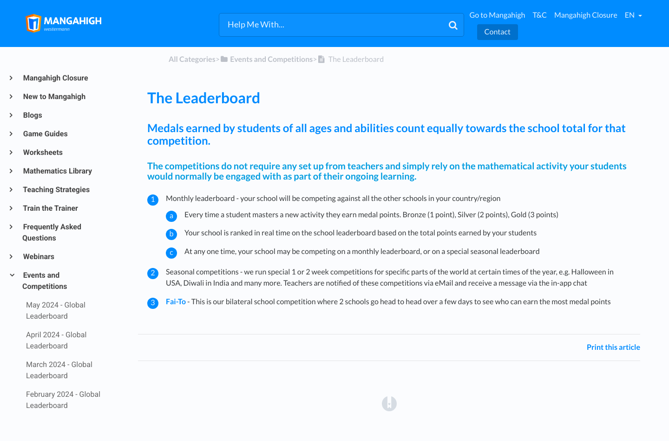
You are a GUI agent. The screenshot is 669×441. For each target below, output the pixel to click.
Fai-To (176, 301)
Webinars (38, 256)
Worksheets (42, 152)
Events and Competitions (44, 281)
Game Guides (45, 133)
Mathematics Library (57, 171)
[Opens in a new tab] (389, 403)
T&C (539, 15)
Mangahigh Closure (585, 15)
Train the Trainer (50, 208)
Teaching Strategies (56, 189)
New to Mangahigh (53, 96)
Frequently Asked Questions (51, 232)
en (630, 15)
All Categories (192, 59)
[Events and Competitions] (266, 59)
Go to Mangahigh (497, 15)
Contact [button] (498, 31)
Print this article (613, 347)
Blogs (32, 115)
